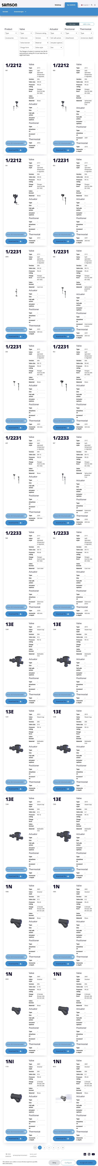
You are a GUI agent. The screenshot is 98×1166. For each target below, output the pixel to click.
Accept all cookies (86, 1163)
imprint (20, 1155)
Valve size (26, 38)
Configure (68, 1163)
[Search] (92, 5)
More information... (8, 1163)
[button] (20, 11)
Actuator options (57, 43)
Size (57, 47)
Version (42, 38)
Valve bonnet (26, 43)
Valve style (42, 47)
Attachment (72, 38)
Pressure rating (42, 33)
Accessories (11, 38)
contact (24, 1155)
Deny (54, 1163)
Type (11, 33)
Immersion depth (87, 38)
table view (86, 24)
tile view (72, 24)
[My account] (95, 5)
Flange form (26, 47)
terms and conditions (33, 1155)
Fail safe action (57, 38)
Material (42, 43)
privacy (15, 1155)
